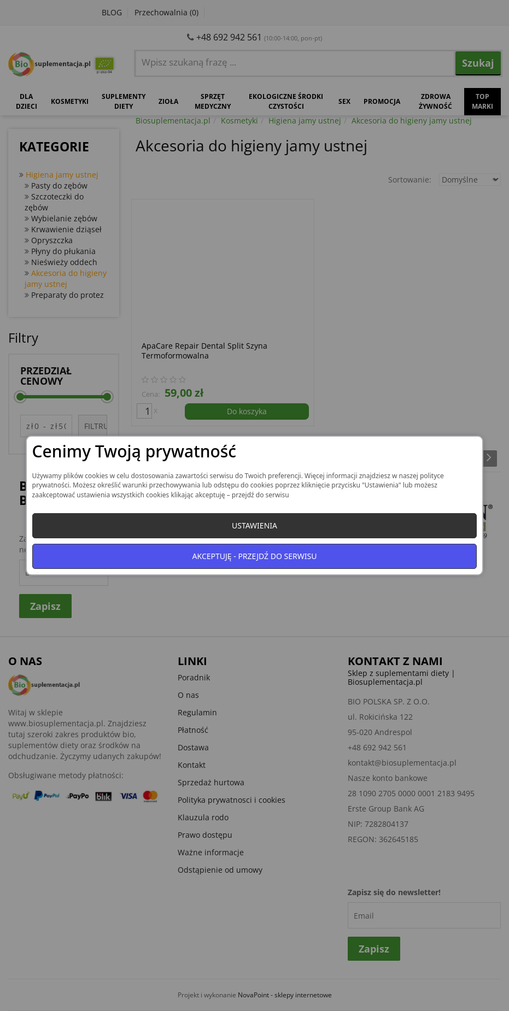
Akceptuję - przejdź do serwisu (254, 556)
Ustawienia (254, 525)
